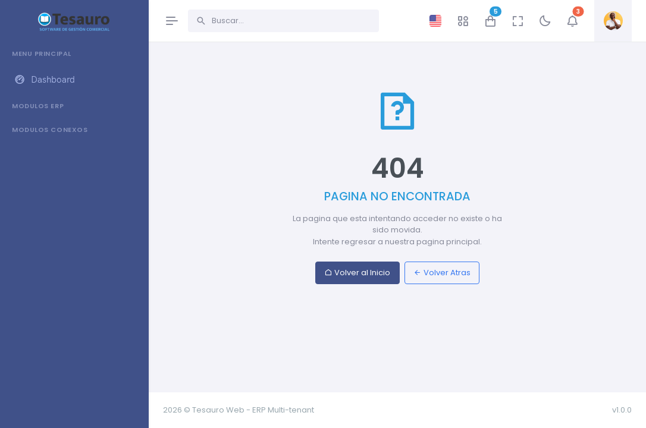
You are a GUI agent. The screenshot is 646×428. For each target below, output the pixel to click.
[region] (74, 227)
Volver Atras (442, 272)
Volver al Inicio (357, 272)
